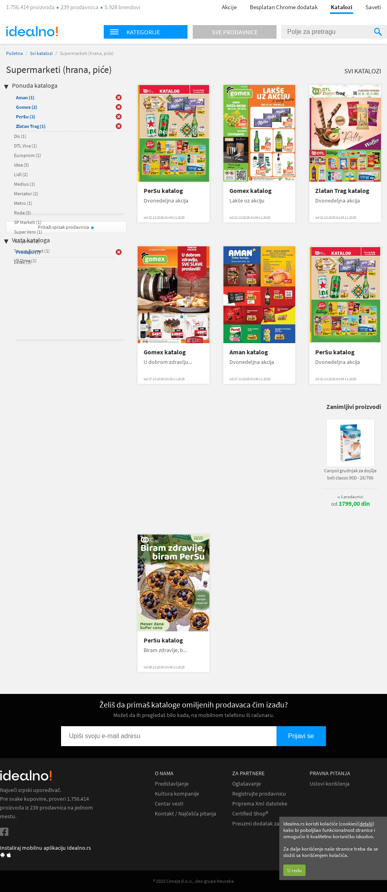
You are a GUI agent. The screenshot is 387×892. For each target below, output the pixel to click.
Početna (14, 53)
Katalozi (341, 7)
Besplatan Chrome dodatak (284, 7)
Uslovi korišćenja (329, 783)
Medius (24, 184)
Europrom (27, 155)
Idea (21, 165)
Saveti (373, 7)
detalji (366, 823)
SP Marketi (27, 222)
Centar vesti (169, 803)
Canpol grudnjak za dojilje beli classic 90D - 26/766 (350, 474)
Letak (23, 262)
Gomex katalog (250, 191)
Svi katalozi (41, 53)
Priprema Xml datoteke (259, 803)
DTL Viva (25, 146)
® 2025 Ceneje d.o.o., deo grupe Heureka (193, 881)
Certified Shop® (250, 813)
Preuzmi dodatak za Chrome (266, 823)
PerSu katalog (163, 191)
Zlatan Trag (30, 126)
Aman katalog (248, 352)
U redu (294, 870)
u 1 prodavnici (350, 496)
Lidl (21, 174)
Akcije (229, 7)
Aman (25, 97)
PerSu (25, 117)
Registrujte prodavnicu (259, 793)
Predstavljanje (172, 783)
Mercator (26, 193)
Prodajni (28, 252)
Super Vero (28, 232)
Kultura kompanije (177, 793)
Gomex (26, 107)
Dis (20, 136)
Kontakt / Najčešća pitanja (185, 813)
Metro (23, 203)
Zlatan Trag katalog (342, 191)
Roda (22, 213)
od (350, 503)
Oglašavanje (246, 783)
